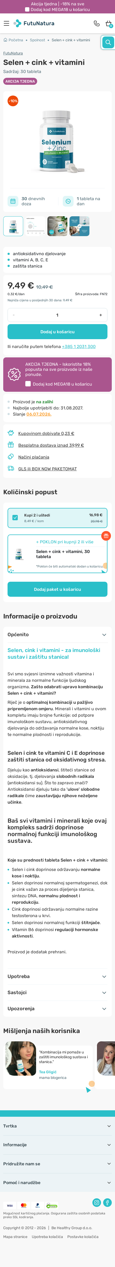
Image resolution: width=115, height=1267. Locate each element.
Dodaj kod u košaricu (60, 9)
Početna (13, 40)
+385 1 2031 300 (79, 346)
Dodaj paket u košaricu (57, 589)
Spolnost (37, 40)
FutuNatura (13, 53)
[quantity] (57, 315)
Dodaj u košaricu (57, 331)
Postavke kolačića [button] (83, 1237)
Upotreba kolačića (47, 1237)
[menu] (7, 23)
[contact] (96, 23)
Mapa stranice (15, 1237)
